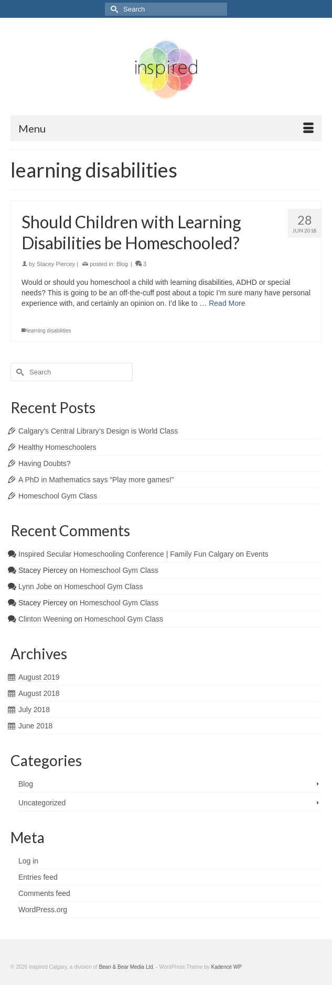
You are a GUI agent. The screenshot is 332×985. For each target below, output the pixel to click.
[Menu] (166, 128)
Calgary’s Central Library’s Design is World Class (98, 431)
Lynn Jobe (35, 586)
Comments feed (44, 893)
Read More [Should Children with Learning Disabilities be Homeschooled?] (227, 303)
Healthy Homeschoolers (57, 447)
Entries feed (38, 877)
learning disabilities (49, 331)
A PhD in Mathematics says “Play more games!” (96, 479)
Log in (28, 861)
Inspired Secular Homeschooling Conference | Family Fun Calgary (126, 554)
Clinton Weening (45, 619)
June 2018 (35, 726)
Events (257, 554)
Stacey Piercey (56, 264)
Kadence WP (226, 967)
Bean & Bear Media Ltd (126, 967)
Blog (122, 264)
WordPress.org (42, 909)
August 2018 (39, 693)
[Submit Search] (113, 9)
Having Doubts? (44, 463)
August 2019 (39, 677)
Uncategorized (42, 803)
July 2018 (34, 709)
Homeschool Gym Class (57, 496)
